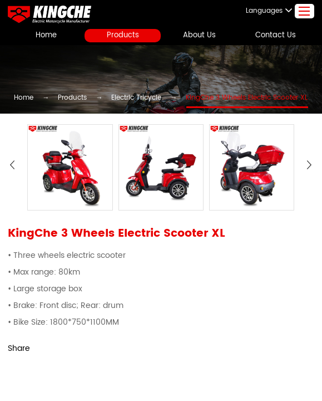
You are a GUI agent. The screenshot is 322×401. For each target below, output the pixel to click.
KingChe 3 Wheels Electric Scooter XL (233, 99)
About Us (199, 35)
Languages (274, 10)
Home (46, 35)
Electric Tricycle (138, 99)
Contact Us (276, 35)
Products (123, 35)
